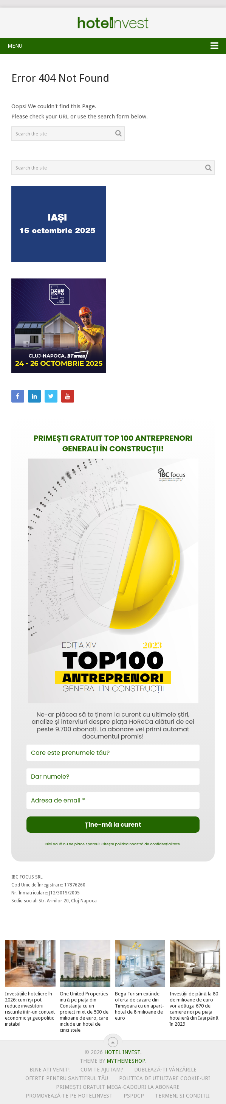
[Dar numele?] (113, 776)
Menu (15, 46)
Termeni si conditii (182, 1096)
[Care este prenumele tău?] (113, 753)
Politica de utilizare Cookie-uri (164, 1078)
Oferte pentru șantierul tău (66, 1078)
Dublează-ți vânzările (165, 1070)
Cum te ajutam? (101, 1070)
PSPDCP (134, 1096)
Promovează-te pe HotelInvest (69, 1096)
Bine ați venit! (49, 1070)
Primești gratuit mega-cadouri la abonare (117, 1087)
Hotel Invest (113, 22)
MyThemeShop (126, 1061)
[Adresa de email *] (113, 800)
